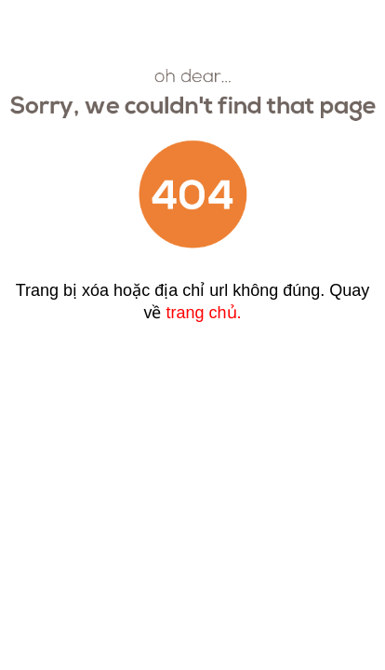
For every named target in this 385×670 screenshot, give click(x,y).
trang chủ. (203, 312)
